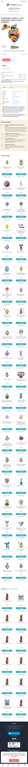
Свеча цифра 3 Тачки (7, 622)
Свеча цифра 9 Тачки (7, 600)
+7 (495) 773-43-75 (14, 9)
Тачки (14, 94)
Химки (2, 1)
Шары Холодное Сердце (7, 251)
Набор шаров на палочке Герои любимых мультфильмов (21, 231)
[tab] (4, 87)
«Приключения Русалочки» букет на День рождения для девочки (7, 444)
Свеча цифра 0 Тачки (21, 707)
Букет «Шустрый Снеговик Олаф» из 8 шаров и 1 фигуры (7, 295)
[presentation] (4, 87)
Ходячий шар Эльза (21, 485)
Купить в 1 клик (5, 62)
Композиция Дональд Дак (7, 358)
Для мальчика (16, 102)
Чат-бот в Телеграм (15, 733)
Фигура (16, 103)
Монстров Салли (7, 549)
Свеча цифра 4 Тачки (21, 664)
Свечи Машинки (21, 600)
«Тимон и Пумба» (7, 379)
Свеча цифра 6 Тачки (7, 643)
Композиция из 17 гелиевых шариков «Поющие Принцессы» (7, 465)
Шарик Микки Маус (21, 251)
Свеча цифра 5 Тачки (7, 685)
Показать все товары (3, 590)
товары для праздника (12, 588)
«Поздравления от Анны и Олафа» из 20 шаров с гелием (21, 529)
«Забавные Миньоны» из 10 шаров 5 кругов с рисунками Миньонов (21, 423)
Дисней (14, 93)
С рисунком (15, 100)
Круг (14, 103)
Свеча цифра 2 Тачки (7, 664)
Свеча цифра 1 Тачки (21, 622)
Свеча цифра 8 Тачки (21, 643)
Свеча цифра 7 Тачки (21, 685)
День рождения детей (18, 91)
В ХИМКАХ (11, 72)
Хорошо (14, 760)
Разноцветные (16, 96)
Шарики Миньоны (7, 230)
